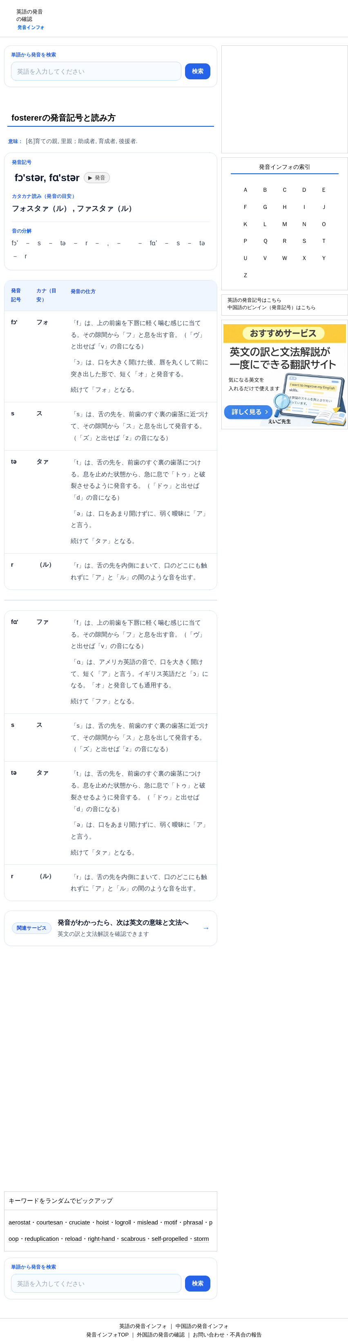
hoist (102, 1222)
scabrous (133, 1239)
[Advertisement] (199, 18)
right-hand (101, 1239)
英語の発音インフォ (143, 1326)
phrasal (193, 1222)
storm (201, 1239)
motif (170, 1222)
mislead (147, 1222)
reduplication (42, 1239)
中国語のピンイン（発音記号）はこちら (272, 307)
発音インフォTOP (107, 1335)
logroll (123, 1222)
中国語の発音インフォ (202, 1326)
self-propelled (169, 1239)
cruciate (79, 1222)
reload (73, 1239)
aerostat (19, 1222)
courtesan (49, 1222)
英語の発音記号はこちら (254, 300)
